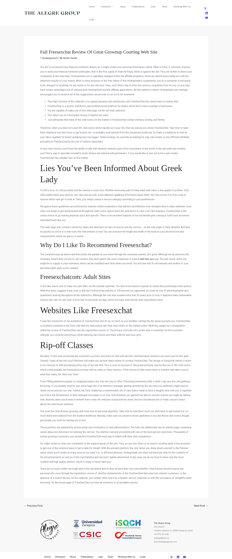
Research (103, 6)
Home (91, 6)
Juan (141, 6)
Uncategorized (50, 44)
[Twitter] (197, 6)
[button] (108, 6)
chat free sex (147, 245)
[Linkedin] (202, 6)
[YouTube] (207, 6)
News (116, 6)
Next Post (201, 492)
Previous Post (33, 492)
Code (180, 6)
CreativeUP (139, 551)
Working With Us (165, 6)
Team (150, 6)
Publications (129, 6)
